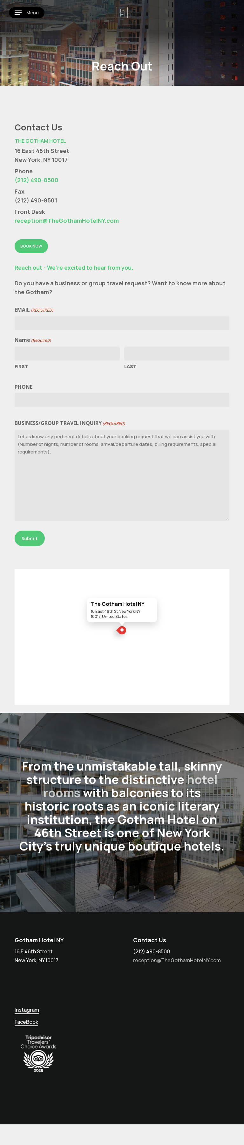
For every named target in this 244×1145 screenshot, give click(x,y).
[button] (26, 13)
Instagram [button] (27, 1009)
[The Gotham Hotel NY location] (122, 631)
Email (34, 310)
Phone (23, 386)
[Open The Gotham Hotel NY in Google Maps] (122, 637)
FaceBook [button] (26, 1021)
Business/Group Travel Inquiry (70, 423)
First (21, 366)
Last (130, 366)
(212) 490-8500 (36, 180)
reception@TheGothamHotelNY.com (67, 220)
